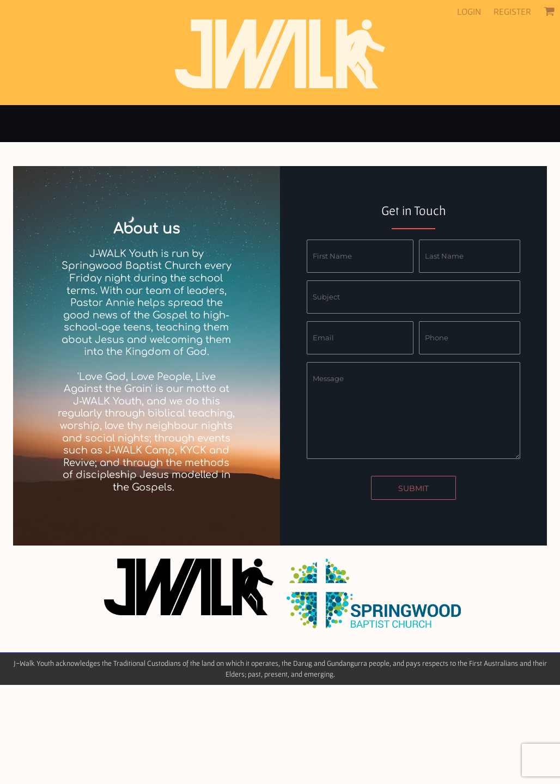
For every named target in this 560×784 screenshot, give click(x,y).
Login (469, 11)
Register (512, 11)
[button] (549, 10)
